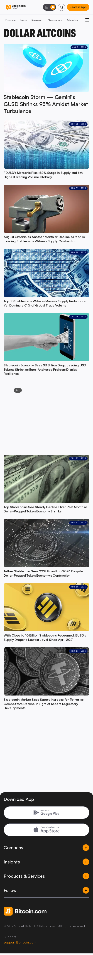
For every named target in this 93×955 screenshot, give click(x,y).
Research (37, 20)
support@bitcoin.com (20, 942)
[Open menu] (87, 19)
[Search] (61, 7)
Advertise (72, 20)
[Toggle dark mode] (49, 7)
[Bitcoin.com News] (16, 7)
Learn (23, 20)
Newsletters (55, 20)
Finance (10, 20)
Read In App (78, 7)
